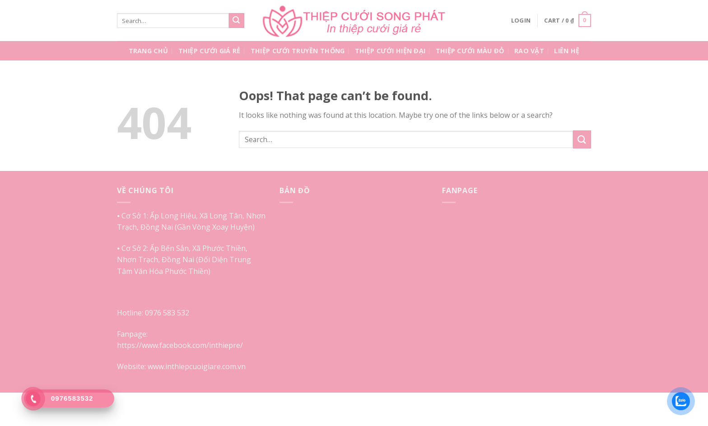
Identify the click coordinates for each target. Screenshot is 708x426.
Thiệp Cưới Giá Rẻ (209, 50)
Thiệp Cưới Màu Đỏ (470, 50)
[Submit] (236, 20)
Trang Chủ (148, 50)
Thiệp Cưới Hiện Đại (390, 50)
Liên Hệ (566, 50)
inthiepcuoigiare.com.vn (205, 366)
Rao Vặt (529, 50)
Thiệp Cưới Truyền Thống (298, 50)
